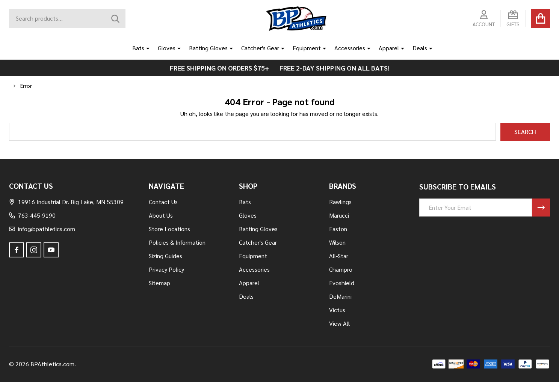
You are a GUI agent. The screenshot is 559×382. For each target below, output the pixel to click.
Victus (337, 310)
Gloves (166, 48)
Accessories (349, 48)
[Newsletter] (541, 208)
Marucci (339, 215)
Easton (338, 229)
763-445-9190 (32, 215)
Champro (340, 269)
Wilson (337, 242)
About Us (161, 215)
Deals (419, 48)
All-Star (338, 256)
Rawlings (340, 202)
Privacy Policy (166, 269)
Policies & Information (177, 242)
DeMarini (340, 296)
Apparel (389, 48)
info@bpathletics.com (42, 229)
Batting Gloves (208, 48)
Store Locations (169, 229)
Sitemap (159, 283)
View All (339, 323)
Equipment (307, 48)
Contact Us (163, 202)
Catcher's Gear (260, 48)
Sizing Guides (165, 256)
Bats (138, 48)
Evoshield (341, 283)
